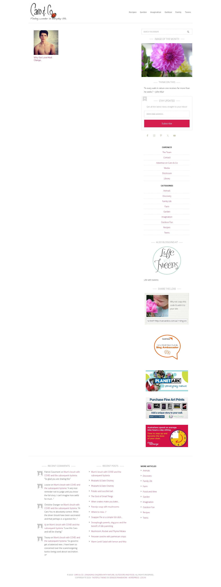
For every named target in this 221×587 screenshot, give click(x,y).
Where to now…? (98, 512)
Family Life (167, 201)
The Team (167, 152)
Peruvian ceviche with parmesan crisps (108, 536)
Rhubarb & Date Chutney (102, 480)
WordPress (134, 577)
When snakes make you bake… (105, 501)
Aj (45, 524)
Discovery (167, 196)
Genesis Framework (118, 577)
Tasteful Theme (99, 577)
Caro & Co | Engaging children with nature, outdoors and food (104, 574)
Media (167, 168)
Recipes (166, 227)
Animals (166, 190)
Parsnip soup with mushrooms (105, 506)
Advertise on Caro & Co (167, 162)
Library (167, 178)
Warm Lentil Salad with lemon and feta (108, 541)
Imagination (167, 217)
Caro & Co (51, 11)
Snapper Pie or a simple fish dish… (106, 517)
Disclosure (167, 173)
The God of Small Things (102, 496)
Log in (143, 577)
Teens (167, 232)
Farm (167, 206)
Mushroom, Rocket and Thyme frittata (108, 531)
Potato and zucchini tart (102, 491)
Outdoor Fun (167, 222)
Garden (166, 211)
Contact (167, 157)
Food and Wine (150, 491)
